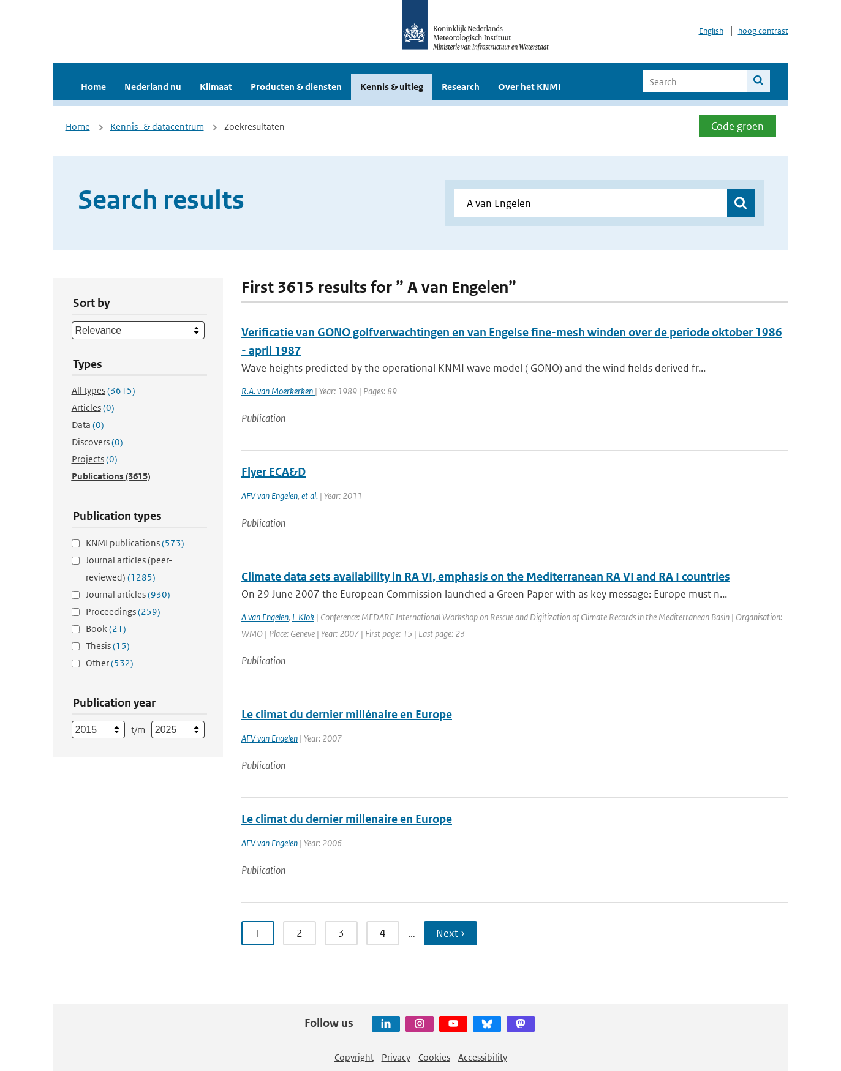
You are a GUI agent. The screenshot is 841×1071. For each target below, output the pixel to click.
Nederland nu (152, 86)
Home (93, 86)
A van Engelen (265, 617)
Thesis (108, 646)
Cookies (434, 1057)
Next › (450, 933)
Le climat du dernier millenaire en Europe (346, 819)
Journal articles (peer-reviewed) (129, 568)
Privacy (396, 1057)
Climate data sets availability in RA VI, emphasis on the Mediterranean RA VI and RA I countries (485, 576)
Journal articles (128, 594)
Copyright (354, 1057)
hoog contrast (763, 31)
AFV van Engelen (269, 496)
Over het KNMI (529, 86)
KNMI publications (135, 543)
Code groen (737, 126)
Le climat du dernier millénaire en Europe (346, 714)
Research (461, 86)
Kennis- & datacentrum (157, 126)
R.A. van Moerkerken (278, 391)
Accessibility (482, 1057)
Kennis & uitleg (391, 86)
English (711, 31)
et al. (309, 496)
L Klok (303, 617)
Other (110, 663)
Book (106, 628)
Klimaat (216, 86)
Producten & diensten (296, 86)
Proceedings (123, 611)
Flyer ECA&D (273, 472)
